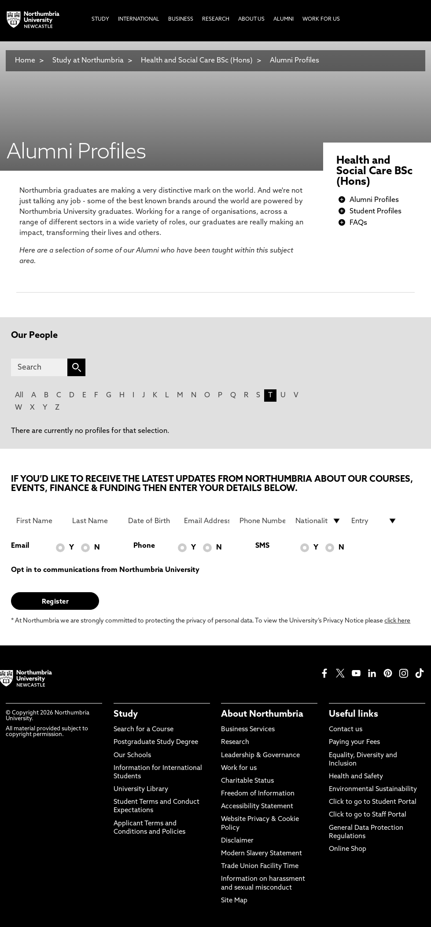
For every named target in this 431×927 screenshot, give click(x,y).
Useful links (353, 714)
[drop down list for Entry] (374, 521)
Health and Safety (356, 776)
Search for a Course (143, 729)
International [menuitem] (138, 19)
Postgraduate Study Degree (156, 742)
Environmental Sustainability (373, 789)
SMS (262, 546)
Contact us (345, 729)
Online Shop (347, 849)
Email (20, 546)
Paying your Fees (354, 742)
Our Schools (132, 755)
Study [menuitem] (100, 19)
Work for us (239, 768)
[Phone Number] (262, 521)
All (19, 395)
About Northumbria (262, 714)
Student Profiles (376, 211)
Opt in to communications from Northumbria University (105, 570)
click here (397, 621)
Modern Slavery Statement (261, 853)
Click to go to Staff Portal (367, 815)
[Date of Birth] (151, 521)
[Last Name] (95, 521)
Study (126, 714)
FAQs (358, 223)
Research (235, 742)
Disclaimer (237, 841)
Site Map (234, 901)
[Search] (39, 367)
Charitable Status (247, 781)
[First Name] (39, 521)
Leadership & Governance (260, 755)
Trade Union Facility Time (259, 866)
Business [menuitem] (180, 19)
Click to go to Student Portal (372, 802)
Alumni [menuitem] (283, 19)
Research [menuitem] (215, 19)
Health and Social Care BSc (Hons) (197, 60)
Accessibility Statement (257, 806)
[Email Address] (207, 521)
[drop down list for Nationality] (318, 521)
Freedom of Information (258, 794)
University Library (141, 789)
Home (25, 60)
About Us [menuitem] (251, 19)
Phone (144, 546)
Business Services (248, 729)
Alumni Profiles (294, 60)
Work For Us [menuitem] (321, 19)
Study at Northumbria (88, 60)
